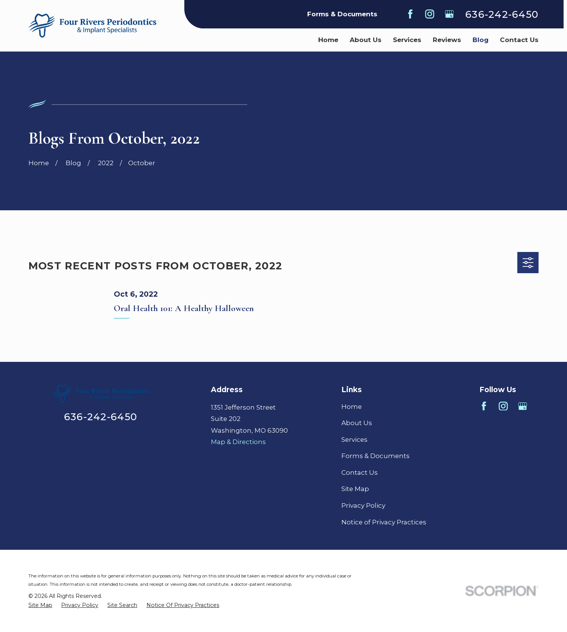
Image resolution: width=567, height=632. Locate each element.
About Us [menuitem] (366, 40)
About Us (356, 423)
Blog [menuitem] (480, 40)
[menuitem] (40, 605)
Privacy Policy (363, 505)
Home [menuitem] (328, 40)
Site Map (355, 489)
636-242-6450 (502, 14)
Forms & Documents (342, 14)
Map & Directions (238, 442)
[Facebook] (410, 14)
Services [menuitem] (407, 40)
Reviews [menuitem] (447, 40)
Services (354, 439)
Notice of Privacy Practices (383, 522)
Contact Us (359, 472)
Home (351, 406)
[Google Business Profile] (449, 14)
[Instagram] (429, 14)
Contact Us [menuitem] (519, 40)
